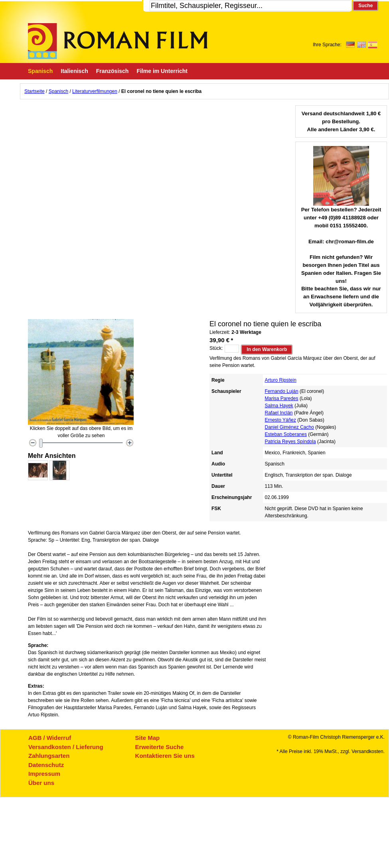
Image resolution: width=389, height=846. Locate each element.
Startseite (34, 91)
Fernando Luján (281, 391)
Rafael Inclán (279, 413)
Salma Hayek (279, 405)
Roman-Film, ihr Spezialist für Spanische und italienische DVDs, (117, 41)
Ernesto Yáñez (280, 420)
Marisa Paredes (281, 398)
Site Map (147, 737)
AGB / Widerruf (49, 737)
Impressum (44, 773)
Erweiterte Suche (159, 746)
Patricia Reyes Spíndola (290, 441)
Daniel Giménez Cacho (289, 427)
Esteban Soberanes (286, 434)
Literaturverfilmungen (94, 91)
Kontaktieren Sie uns (165, 755)
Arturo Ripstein (280, 380)
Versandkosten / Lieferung (65, 746)
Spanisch (58, 91)
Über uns (41, 782)
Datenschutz (46, 764)
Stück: (216, 348)
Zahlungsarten (48, 755)
